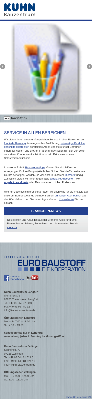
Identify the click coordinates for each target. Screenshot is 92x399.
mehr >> (12, 227)
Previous (3, 67)
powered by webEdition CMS (79, 397)
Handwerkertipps (35, 167)
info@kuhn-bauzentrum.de (19, 310)
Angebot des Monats (16, 182)
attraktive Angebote (61, 178)
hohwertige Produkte (73, 143)
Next (89, 67)
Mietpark (70, 174)
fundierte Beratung (15, 143)
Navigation (19, 118)
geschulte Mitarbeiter (16, 146)
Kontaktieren (66, 199)
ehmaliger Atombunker (68, 195)
